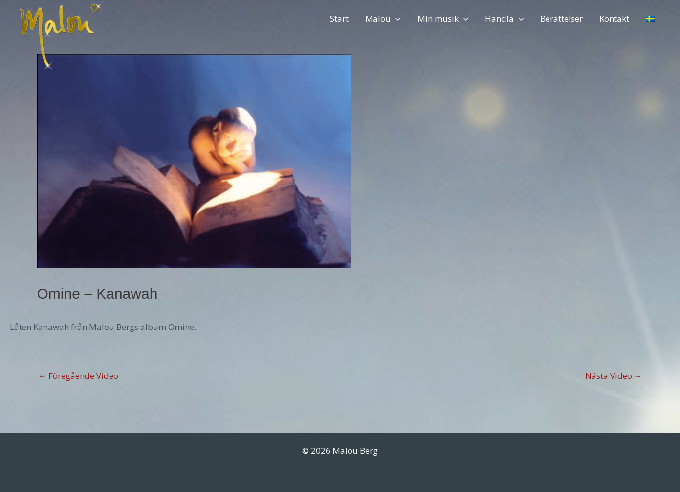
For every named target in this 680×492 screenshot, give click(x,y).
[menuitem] (650, 18)
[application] (395, 18)
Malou (382, 18)
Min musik (442, 18)
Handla (504, 18)
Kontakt (614, 18)
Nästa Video (613, 376)
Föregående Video (78, 376)
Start (339, 18)
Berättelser (561, 18)
